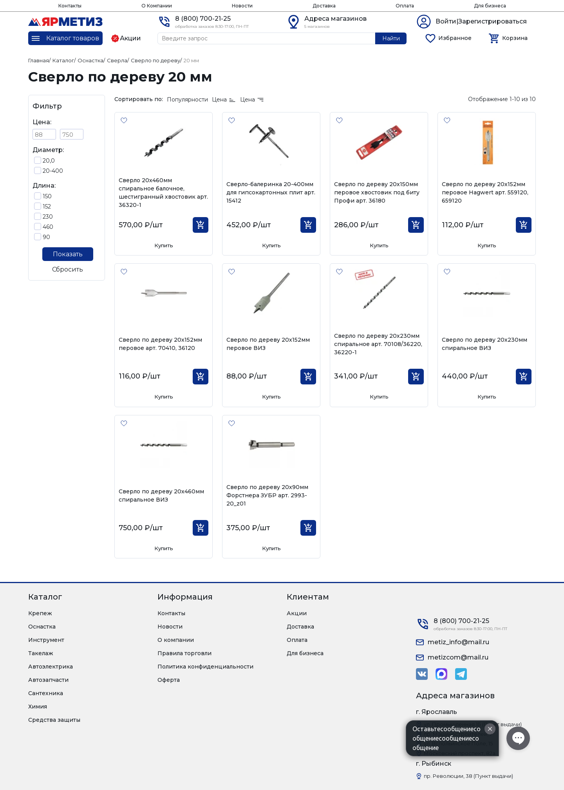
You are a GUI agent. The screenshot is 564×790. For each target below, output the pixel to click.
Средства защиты (54, 719)
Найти (391, 38)
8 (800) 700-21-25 (203, 18)
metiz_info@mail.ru (458, 642)
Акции (297, 613)
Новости (242, 6)
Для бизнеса (490, 6)
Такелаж (40, 653)
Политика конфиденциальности (205, 666)
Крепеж (40, 613)
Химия (37, 706)
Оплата (405, 6)
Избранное (455, 38)
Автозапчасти (48, 679)
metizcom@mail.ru (458, 657)
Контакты (69, 6)
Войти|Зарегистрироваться (481, 21)
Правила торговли (184, 653)
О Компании (156, 6)
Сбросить (67, 269)
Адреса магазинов (335, 18)
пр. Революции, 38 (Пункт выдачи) (468, 776)
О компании (175, 639)
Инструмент (46, 639)
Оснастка (42, 626)
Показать (68, 254)
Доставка (324, 6)
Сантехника (45, 693)
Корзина (515, 38)
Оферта (168, 679)
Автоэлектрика (50, 666)
